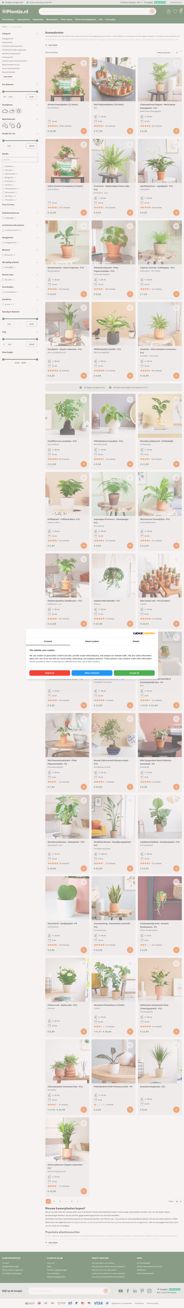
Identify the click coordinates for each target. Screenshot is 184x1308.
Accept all (134, 673)
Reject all (49, 673)
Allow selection (92, 673)
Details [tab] (136, 641)
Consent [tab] (48, 641)
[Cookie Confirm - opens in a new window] (144, 633)
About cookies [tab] (92, 641)
